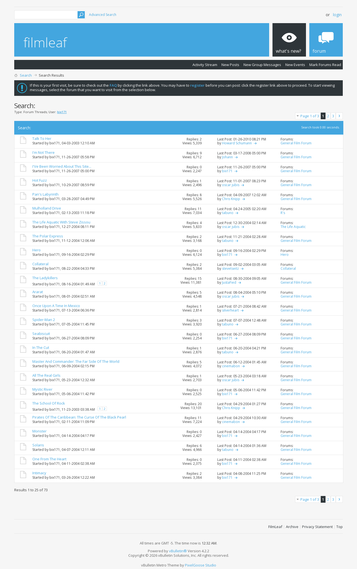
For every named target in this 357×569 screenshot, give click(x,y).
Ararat (37, 291)
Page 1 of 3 (309, 115)
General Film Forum (296, 143)
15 (200, 278)
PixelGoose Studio (200, 565)
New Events (295, 64)
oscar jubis (230, 185)
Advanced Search (102, 14)
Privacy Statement (317, 526)
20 (200, 404)
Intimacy (39, 472)
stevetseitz (230, 268)
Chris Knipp (231, 198)
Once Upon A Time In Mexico (56, 305)
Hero (36, 249)
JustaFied (229, 282)
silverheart (230, 310)
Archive (292, 526)
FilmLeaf (275, 526)
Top (339, 526)
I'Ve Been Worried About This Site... (61, 166)
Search (26, 75)
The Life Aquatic (293, 226)
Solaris (38, 445)
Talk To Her (41, 138)
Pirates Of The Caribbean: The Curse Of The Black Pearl (79, 417)
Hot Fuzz (39, 180)
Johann (227, 157)
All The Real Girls (46, 375)
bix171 (54, 143)
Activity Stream (204, 64)
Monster (39, 431)
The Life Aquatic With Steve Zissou (61, 222)
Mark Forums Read (325, 64)
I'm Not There (43, 152)
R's (283, 212)
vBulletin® (178, 550)
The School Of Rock (48, 403)
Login (337, 14)
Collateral (40, 263)
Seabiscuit (41, 333)
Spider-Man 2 (43, 319)
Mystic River (42, 389)
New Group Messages (262, 64)
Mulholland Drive (46, 208)
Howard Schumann (237, 143)
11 (200, 208)
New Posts (230, 64)
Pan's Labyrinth (45, 194)
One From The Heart (49, 458)
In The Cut (40, 347)
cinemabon (231, 366)
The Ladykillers (45, 277)
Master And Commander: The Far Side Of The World (75, 361)
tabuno (227, 212)
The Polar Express (47, 236)
